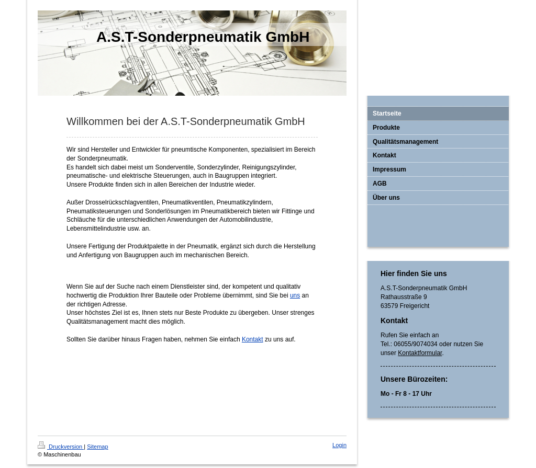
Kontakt (252, 339)
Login (339, 445)
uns (295, 295)
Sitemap (97, 446)
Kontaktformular (420, 353)
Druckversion (61, 446)
